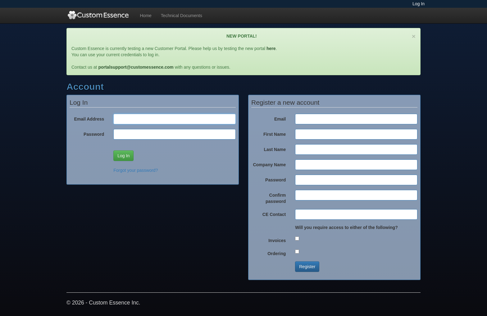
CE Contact (274, 214)
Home (146, 15)
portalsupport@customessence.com (135, 67)
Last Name (275, 149)
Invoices (277, 240)
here (271, 48)
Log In (418, 3)
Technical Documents (181, 15)
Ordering (276, 253)
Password (94, 134)
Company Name (269, 164)
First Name (274, 134)
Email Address (89, 119)
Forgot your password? (135, 170)
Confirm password (276, 198)
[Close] (414, 36)
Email (280, 119)
